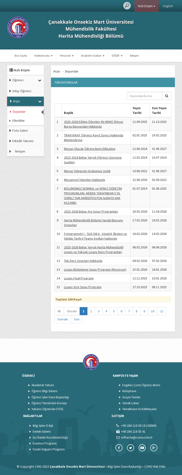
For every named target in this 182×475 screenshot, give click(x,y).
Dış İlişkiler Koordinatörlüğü (50, 437)
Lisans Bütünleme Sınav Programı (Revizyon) (95, 269)
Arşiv (16, 101)
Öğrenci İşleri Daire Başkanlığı (50, 397)
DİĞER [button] (117, 55)
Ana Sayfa (20, 55)
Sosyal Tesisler (131, 397)
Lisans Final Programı (79, 278)
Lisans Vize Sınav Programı (82, 287)
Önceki (72, 311)
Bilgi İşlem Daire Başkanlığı (124, 467)
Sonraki (62, 319)
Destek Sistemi (42, 432)
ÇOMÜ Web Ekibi (154, 467)
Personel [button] (67, 55)
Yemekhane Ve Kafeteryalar (139, 409)
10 (152, 311)
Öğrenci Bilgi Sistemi (44, 391)
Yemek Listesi (130, 403)
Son (76, 319)
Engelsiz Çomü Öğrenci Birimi (141, 385)
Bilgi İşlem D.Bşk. (43, 426)
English (168, 6)
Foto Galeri (20, 130)
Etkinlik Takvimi (22, 141)
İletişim (134, 55)
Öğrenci (17, 80)
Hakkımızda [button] (43, 55)
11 (162, 311)
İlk (59, 311)
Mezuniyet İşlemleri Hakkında (84, 180)
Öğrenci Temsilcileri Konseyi (49, 403)
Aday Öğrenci (21, 91)
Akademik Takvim (43, 385)
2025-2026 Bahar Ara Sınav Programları (91, 211)
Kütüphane (129, 391)
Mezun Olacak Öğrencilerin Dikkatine (89, 149)
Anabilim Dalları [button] (93, 55)
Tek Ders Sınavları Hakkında (83, 261)
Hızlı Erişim (146, 6)
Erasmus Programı (45, 443)
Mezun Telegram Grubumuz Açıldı (87, 171)
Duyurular (19, 112)
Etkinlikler (18, 121)
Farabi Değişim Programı (49, 449)
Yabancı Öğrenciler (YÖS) (47, 409)
